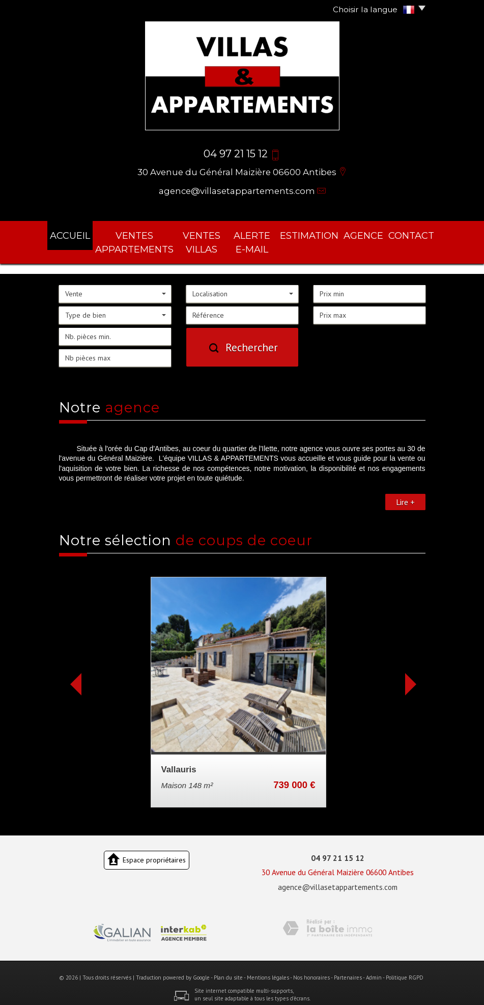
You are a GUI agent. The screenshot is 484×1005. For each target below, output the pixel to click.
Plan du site (228, 970)
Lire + (405, 495)
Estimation (321, 233)
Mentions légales (268, 970)
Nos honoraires (311, 970)
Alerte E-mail (267, 239)
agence (366, 233)
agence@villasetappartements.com (237, 191)
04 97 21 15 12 (337, 851)
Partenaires (348, 970)
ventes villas (211, 239)
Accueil (78, 233)
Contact (405, 233)
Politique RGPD (404, 970)
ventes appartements (140, 239)
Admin (374, 970)
